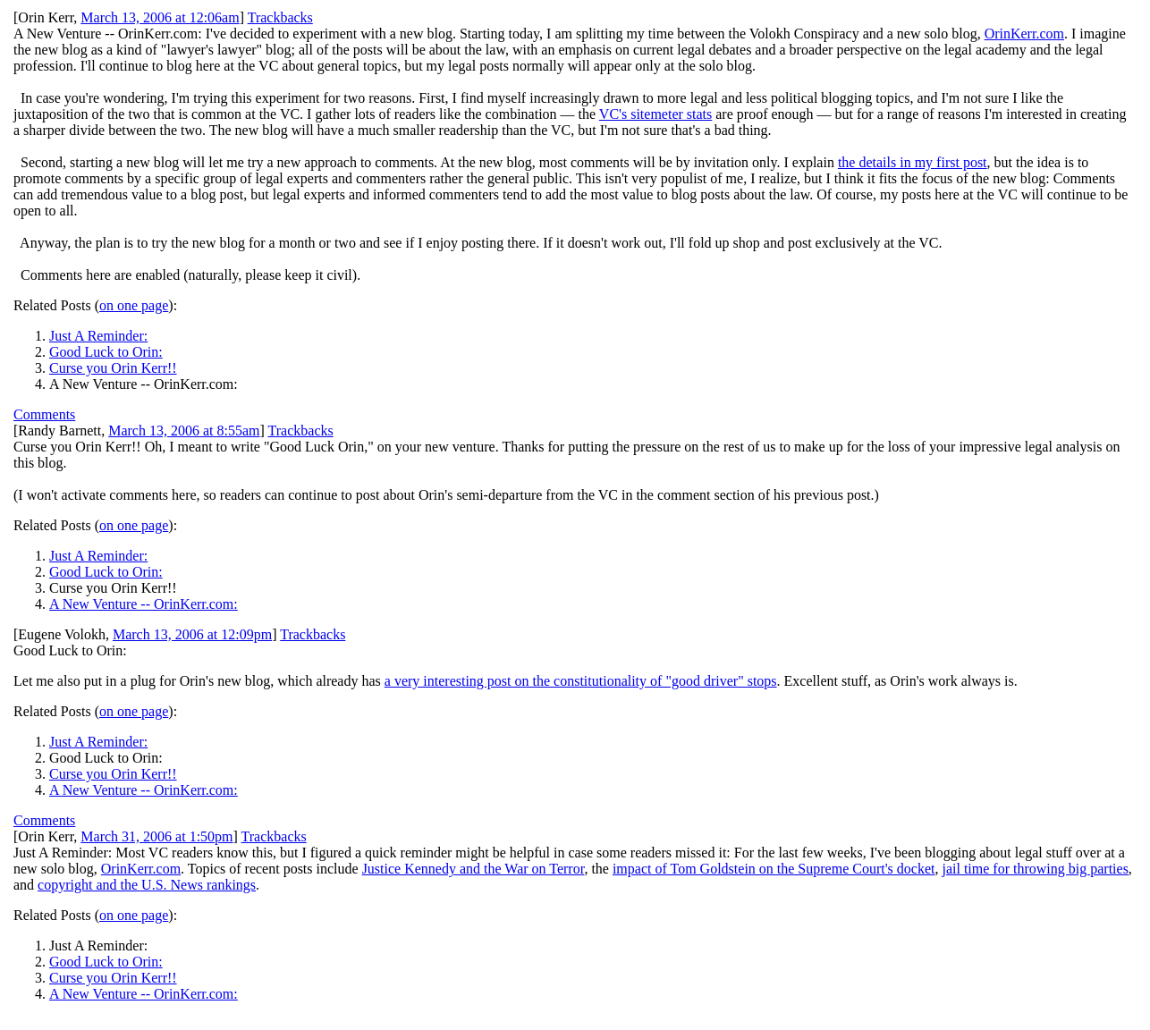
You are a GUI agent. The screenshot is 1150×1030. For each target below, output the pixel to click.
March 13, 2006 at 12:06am (159, 17)
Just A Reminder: (98, 335)
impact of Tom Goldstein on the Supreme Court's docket (774, 868)
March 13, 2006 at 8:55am (183, 430)
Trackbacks (280, 17)
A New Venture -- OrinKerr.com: (143, 604)
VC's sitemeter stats (655, 114)
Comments (44, 414)
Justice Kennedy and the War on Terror (473, 868)
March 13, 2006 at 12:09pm (192, 634)
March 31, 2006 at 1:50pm (156, 836)
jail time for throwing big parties (1035, 868)
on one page (133, 305)
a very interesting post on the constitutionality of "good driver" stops (581, 680)
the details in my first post (912, 162)
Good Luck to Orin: (106, 351)
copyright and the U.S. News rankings (147, 884)
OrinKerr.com (1024, 33)
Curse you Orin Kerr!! (113, 368)
